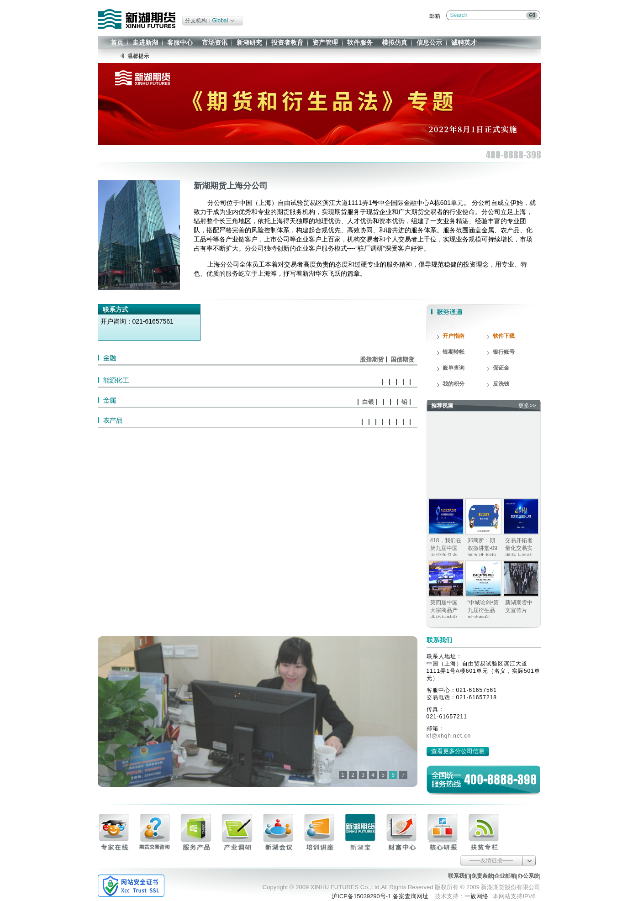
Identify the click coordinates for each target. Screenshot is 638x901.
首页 (117, 42)
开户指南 (453, 336)
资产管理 (325, 42)
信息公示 (429, 42)
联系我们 (459, 876)
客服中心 (180, 42)
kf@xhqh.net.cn (449, 736)
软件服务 (360, 42)
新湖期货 (136, 19)
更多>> (527, 406)
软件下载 (504, 336)
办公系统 (528, 876)
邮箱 (434, 16)
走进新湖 (145, 42)
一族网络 (476, 896)
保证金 (501, 368)
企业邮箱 (505, 876)
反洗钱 (501, 384)
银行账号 (504, 352)
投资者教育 (287, 42)
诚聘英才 (464, 42)
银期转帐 (453, 352)
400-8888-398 (500, 779)
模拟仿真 (394, 42)
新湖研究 (249, 42)
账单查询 (453, 368)
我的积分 (453, 384)
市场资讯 (214, 42)
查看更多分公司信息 (458, 751)
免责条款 (482, 876)
